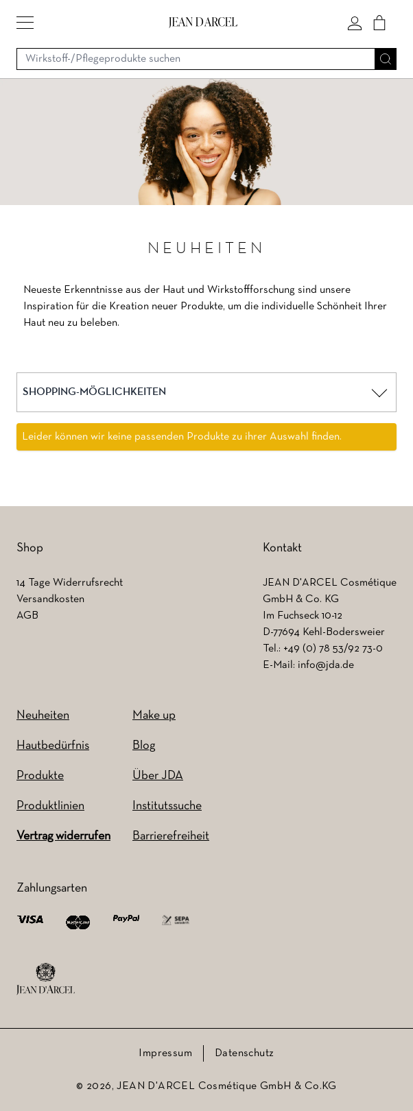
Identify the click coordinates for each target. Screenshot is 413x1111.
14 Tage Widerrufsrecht (69, 583)
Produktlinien (50, 806)
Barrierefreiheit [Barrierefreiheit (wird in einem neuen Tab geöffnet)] (170, 836)
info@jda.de (326, 665)
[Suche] (386, 59)
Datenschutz (244, 1053)
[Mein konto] (355, 22)
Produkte (40, 776)
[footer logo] (45, 979)
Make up (154, 715)
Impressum (165, 1053)
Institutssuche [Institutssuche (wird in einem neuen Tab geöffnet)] (167, 806)
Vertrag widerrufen (63, 836)
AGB (27, 616)
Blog (143, 746)
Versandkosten (50, 599)
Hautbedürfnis (52, 746)
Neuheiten (42, 715)
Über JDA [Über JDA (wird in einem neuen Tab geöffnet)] (157, 776)
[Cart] (379, 22)
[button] (25, 22)
